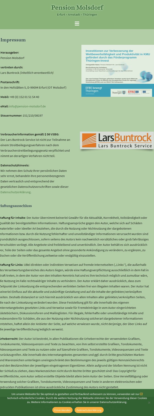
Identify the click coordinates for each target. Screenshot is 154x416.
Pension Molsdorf (77, 8)
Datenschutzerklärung (89, 410)
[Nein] (149, 403)
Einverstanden (62, 410)
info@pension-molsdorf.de (23, 106)
